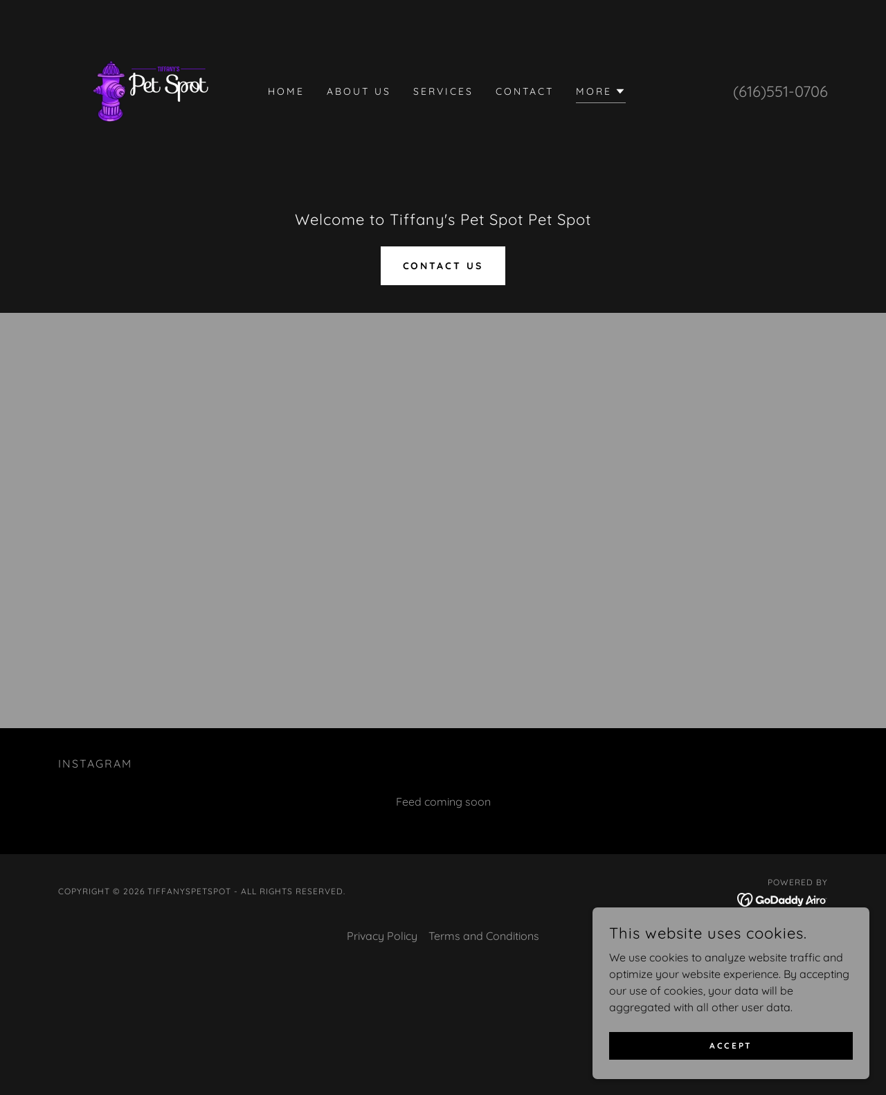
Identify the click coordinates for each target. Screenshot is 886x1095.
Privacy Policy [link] (382, 936)
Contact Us (443, 266)
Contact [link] (525, 91)
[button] (601, 93)
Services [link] (443, 91)
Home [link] (286, 91)
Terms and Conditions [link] (483, 936)
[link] (150, 90)
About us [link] (359, 91)
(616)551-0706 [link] (780, 91)
